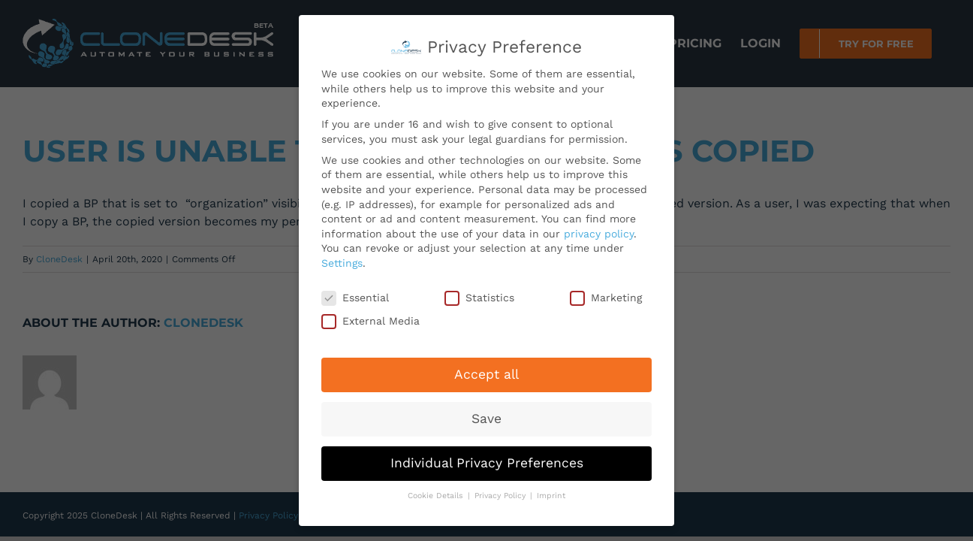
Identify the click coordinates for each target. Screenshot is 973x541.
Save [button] (486, 414)
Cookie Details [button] (437, 492)
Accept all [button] (486, 370)
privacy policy (599, 229)
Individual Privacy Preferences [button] (486, 459)
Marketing (606, 293)
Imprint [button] (551, 492)
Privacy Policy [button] (501, 492)
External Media (370, 317)
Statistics (479, 293)
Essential (355, 293)
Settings (342, 259)
